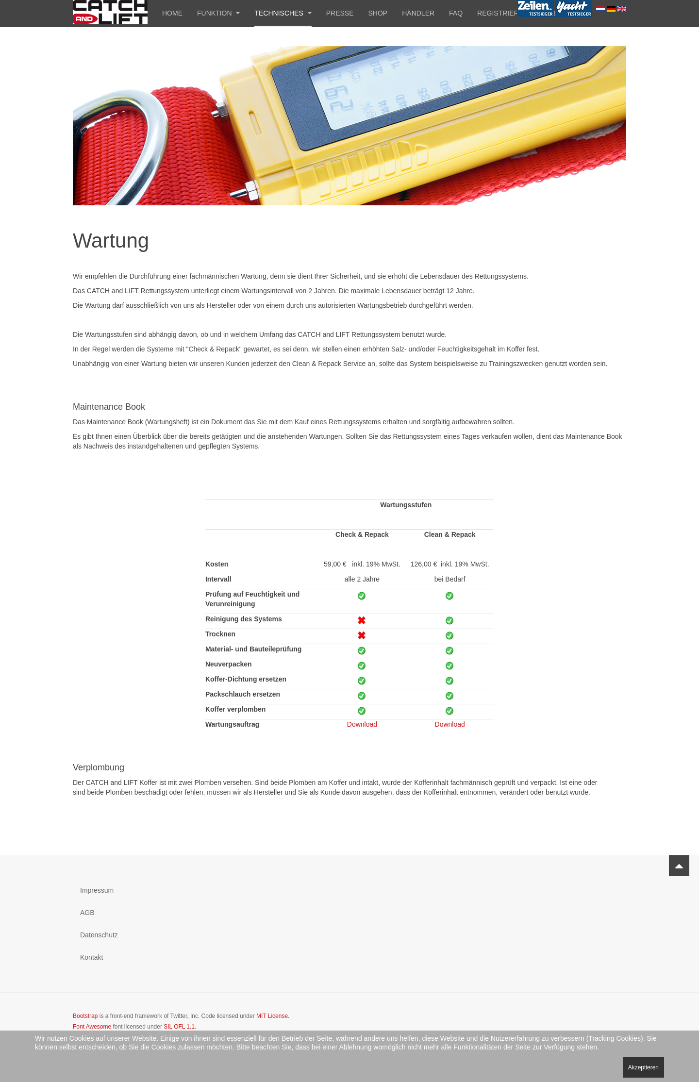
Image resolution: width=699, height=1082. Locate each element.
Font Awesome (92, 1026)
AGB (87, 912)
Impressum (97, 890)
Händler (418, 13)
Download (362, 724)
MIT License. (272, 1016)
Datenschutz (99, 935)
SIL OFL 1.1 (179, 1026)
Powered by (582, 1024)
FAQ (456, 13)
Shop (378, 13)
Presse (340, 13)
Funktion (218, 13)
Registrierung (505, 13)
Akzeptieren (643, 1067)
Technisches (282, 13)
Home (172, 13)
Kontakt (91, 957)
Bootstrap (85, 1016)
